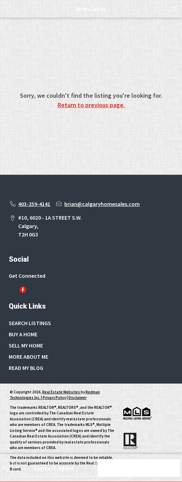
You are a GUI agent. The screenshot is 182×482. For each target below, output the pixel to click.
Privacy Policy (54, 397)
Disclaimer (77, 397)
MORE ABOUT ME (28, 356)
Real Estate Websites (61, 392)
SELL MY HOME (26, 345)
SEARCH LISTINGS (30, 322)
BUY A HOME (23, 334)
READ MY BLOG (26, 367)
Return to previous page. (91, 105)
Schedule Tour (139, 468)
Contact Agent (54, 468)
